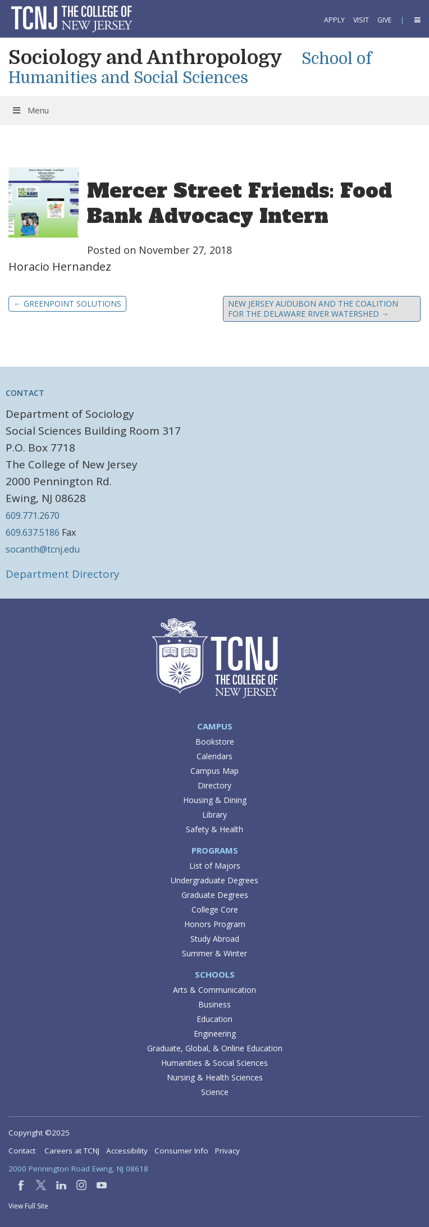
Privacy (227, 1151)
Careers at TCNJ (71, 1151)
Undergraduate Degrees (214, 880)
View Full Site (28, 1206)
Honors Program (214, 924)
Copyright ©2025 (39, 1133)
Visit (361, 20)
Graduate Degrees (214, 895)
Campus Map (214, 770)
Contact (21, 1151)
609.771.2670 (33, 515)
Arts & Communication (214, 989)
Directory (214, 785)
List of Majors (214, 865)
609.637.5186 (33, 532)
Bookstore (214, 741)
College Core (214, 909)
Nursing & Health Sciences (215, 1077)
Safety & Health (214, 829)
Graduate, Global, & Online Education (214, 1048)
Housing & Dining (215, 800)
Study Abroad (214, 938)
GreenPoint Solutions (67, 303)
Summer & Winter (214, 953)
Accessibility (127, 1151)
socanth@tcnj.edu (43, 549)
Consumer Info (181, 1151)
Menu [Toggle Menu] (30, 110)
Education (214, 1019)
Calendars (214, 756)
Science (215, 1092)
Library (214, 814)
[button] (417, 20)
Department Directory (63, 574)
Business (214, 1004)
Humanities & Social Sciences (214, 1062)
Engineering (215, 1033)
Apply (334, 20)
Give (384, 20)
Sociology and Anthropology (145, 57)
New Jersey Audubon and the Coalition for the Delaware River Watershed (313, 308)
